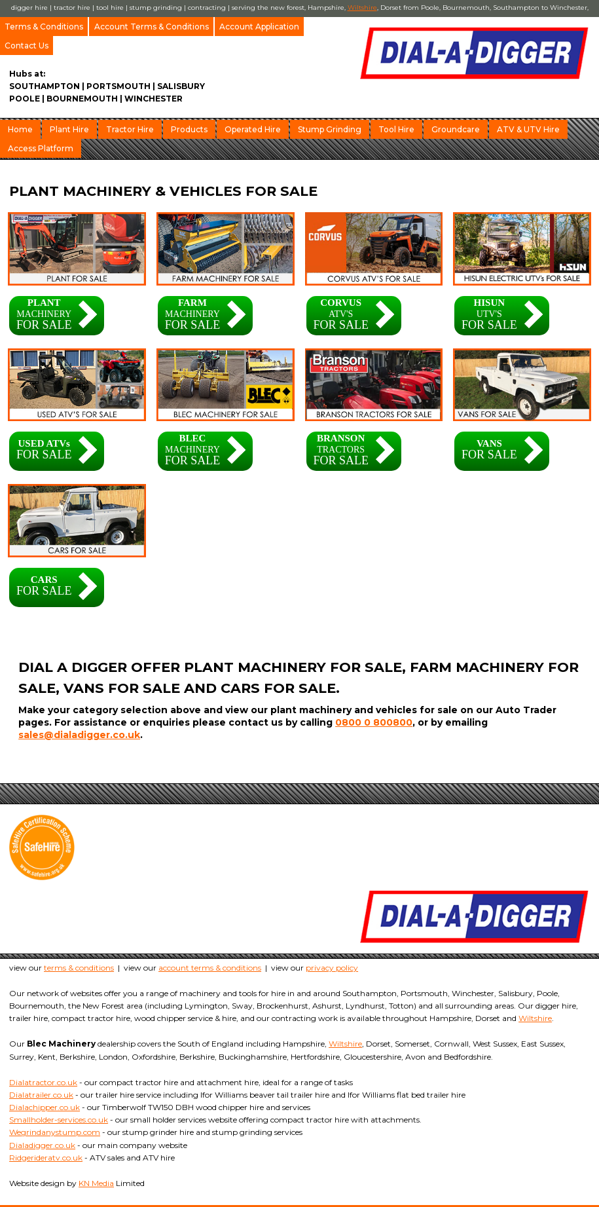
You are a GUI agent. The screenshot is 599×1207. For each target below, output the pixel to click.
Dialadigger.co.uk (42, 1145)
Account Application (259, 26)
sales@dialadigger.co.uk (79, 735)
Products (189, 129)
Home (20, 129)
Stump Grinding (329, 129)
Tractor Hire (130, 129)
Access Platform (40, 148)
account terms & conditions (209, 968)
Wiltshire (362, 7)
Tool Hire (396, 129)
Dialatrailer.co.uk (41, 1095)
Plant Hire (69, 129)
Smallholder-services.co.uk (58, 1119)
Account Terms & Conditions (151, 26)
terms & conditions (79, 968)
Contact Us (26, 45)
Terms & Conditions (44, 26)
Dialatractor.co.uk (43, 1082)
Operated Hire (253, 129)
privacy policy (332, 968)
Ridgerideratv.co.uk (45, 1157)
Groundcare (455, 129)
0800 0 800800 (373, 722)
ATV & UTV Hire (528, 129)
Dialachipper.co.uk (44, 1107)
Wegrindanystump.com (54, 1132)
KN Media (96, 1183)
